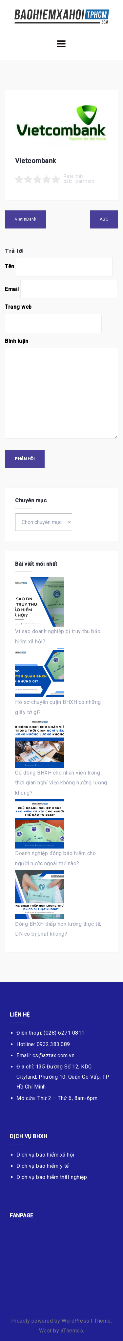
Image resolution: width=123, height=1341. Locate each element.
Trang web (18, 307)
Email (12, 289)
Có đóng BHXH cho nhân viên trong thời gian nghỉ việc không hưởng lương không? (61, 783)
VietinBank (25, 219)
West (45, 1331)
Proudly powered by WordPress (50, 1321)
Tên (9, 266)
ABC (104, 219)
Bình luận (17, 341)
